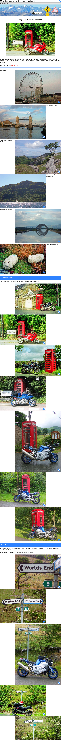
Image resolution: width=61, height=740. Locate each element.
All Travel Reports (4, 3)
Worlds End (14, 65)
